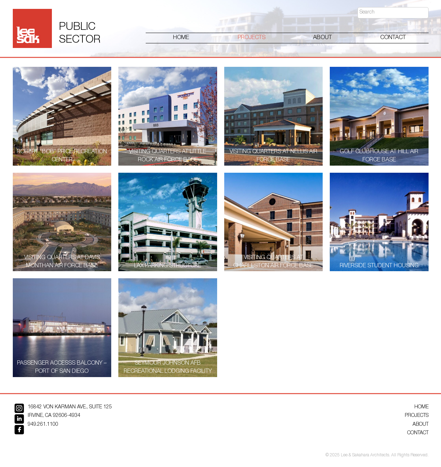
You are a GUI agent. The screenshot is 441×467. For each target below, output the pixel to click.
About (322, 38)
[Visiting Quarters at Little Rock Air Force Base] (167, 116)
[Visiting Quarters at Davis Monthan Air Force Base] (62, 222)
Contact (393, 38)
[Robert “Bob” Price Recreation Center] (62, 116)
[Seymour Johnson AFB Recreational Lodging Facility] (167, 327)
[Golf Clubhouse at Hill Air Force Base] (379, 116)
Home (181, 38)
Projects (251, 38)
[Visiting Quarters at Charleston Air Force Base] (273, 222)
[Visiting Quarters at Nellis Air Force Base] (273, 116)
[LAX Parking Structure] (167, 222)
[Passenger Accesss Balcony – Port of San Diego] (62, 327)
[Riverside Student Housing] (379, 222)
